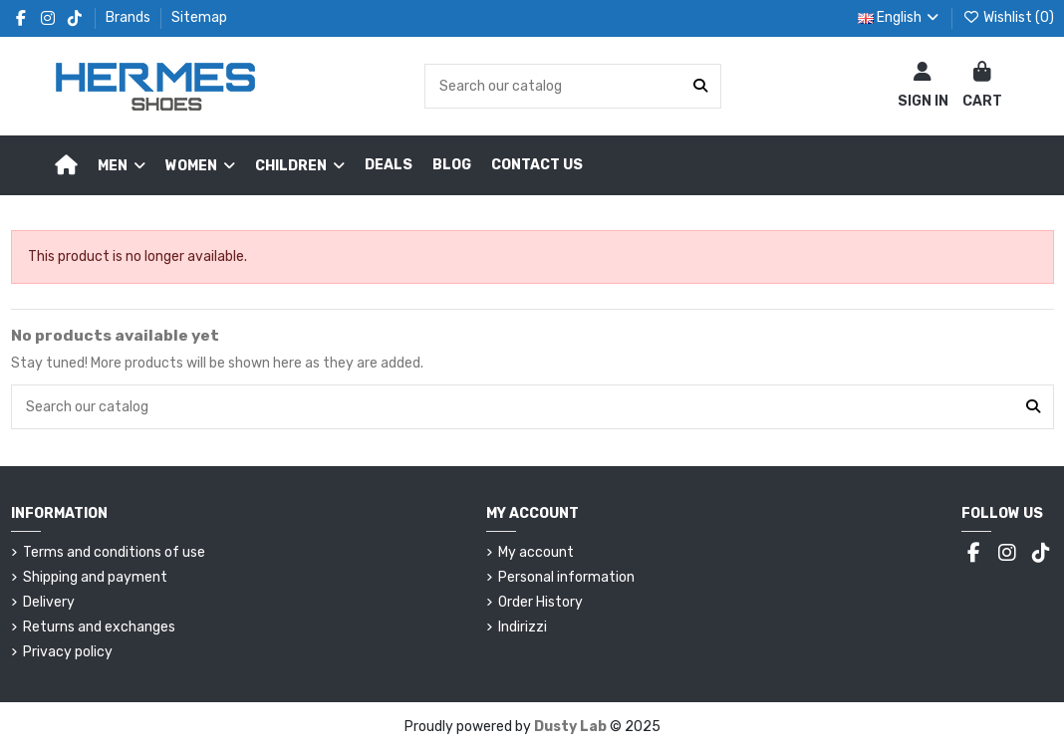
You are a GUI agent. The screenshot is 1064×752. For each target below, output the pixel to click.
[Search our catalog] (700, 86)
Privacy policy (68, 651)
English (900, 17)
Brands (129, 17)
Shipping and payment (95, 577)
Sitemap (199, 17)
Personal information (566, 577)
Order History (540, 602)
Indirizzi (522, 627)
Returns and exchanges (99, 627)
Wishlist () (1008, 17)
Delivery (49, 602)
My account (536, 552)
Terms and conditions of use (114, 552)
